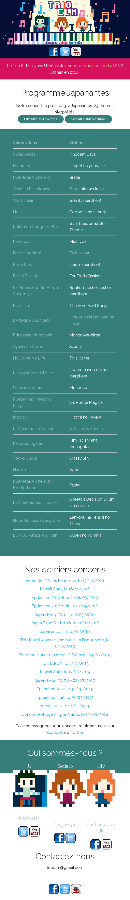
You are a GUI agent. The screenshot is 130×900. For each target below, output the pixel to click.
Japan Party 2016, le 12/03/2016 (65, 614)
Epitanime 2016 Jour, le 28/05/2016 (65, 597)
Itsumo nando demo (88, 369)
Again (74, 484)
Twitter (76, 732)
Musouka (78, 387)
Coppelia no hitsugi (87, 211)
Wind (74, 469)
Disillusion (79, 253)
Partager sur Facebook (88, 119)
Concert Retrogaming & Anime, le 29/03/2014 (65, 714)
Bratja (74, 177)
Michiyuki (78, 241)
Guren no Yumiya (85, 535)
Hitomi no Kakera (85, 417)
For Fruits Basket (85, 276)
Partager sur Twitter (40, 119)
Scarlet (76, 346)
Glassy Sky (79, 458)
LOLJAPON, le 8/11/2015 (65, 663)
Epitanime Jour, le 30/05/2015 (65, 688)
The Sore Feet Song (88, 305)
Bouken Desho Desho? (90, 287)
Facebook (53, 732)
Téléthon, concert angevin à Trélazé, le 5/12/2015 (65, 655)
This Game (79, 358)
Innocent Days (82, 154)
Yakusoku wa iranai (87, 188)
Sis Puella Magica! (86, 402)
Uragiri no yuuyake (87, 165)
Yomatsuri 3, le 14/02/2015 (65, 705)
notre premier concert (88, 65)
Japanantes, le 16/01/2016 (65, 631)
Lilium (75, 264)
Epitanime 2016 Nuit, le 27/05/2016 (65, 606)
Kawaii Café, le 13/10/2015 (65, 671)
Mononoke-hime (84, 335)
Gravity (75, 200)
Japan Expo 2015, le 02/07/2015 (65, 680)
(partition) (92, 200)
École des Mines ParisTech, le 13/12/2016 (65, 580)
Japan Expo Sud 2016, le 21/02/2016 (65, 623)
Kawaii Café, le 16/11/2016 (65, 589)
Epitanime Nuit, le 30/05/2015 (65, 697)
